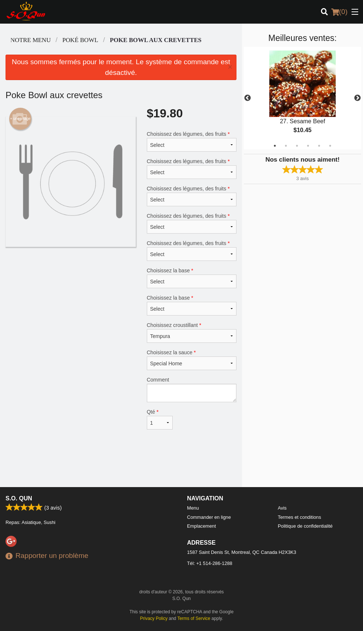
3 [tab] (297, 145)
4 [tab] (308, 145)
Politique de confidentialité (305, 526)
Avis (282, 508)
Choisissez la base (191, 278)
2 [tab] (286, 145)
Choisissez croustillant (191, 332)
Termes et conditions (299, 517)
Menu (193, 508)
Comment (191, 389)
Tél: (209, 563)
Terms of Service (193, 618)
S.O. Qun (19, 498)
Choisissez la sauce (191, 359)
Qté (160, 419)
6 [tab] (330, 145)
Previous (247, 98)
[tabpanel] (302, 98)
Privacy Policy (154, 618)
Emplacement (201, 526)
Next (357, 98)
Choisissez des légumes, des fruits (191, 141)
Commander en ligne (209, 517)
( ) (339, 11)
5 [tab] (319, 145)
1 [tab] (275, 145)
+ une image (20, 119)
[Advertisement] (121, 463)
